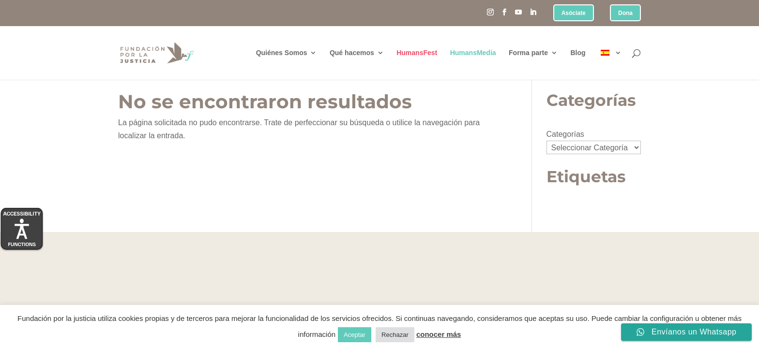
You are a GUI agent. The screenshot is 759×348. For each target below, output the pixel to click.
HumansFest (416, 53)
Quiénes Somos (281, 53)
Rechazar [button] (395, 334)
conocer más (438, 334)
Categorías (565, 134)
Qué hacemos (352, 53)
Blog (577, 53)
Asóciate (574, 13)
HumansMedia (473, 53)
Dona (625, 13)
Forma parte (528, 53)
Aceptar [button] (354, 334)
